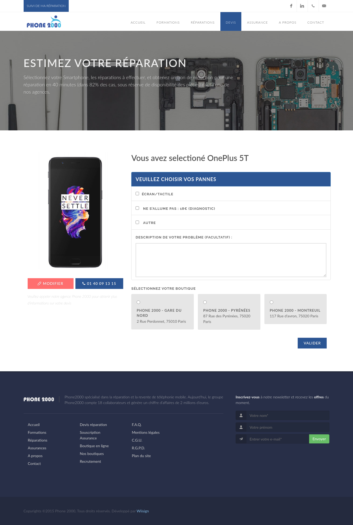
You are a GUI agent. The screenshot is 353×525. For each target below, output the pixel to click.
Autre (149, 223)
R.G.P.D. (138, 448)
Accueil (34, 424)
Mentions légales (146, 432)
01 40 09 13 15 (99, 283)
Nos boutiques (92, 453)
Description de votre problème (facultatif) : (184, 237)
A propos (35, 455)
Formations (37, 432)
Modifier (50, 283)
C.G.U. (137, 440)
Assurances (37, 448)
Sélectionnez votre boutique (163, 289)
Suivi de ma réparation (46, 6)
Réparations (38, 440)
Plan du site (141, 455)
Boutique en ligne (94, 445)
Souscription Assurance (90, 435)
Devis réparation (93, 424)
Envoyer (319, 438)
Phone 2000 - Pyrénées (226, 310)
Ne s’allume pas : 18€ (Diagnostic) (179, 209)
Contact (34, 463)
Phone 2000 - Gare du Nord (159, 313)
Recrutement (90, 461)
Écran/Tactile (157, 194)
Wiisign (143, 511)
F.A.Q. (137, 424)
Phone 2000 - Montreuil (295, 310)
